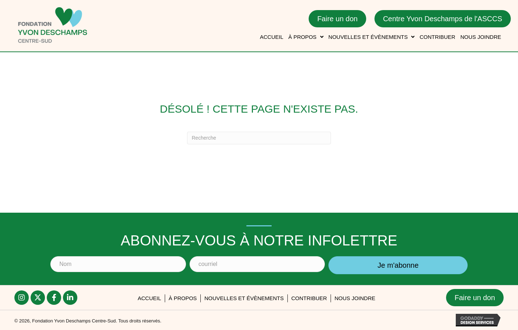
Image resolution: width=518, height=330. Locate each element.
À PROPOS (183, 298)
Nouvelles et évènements (244, 298)
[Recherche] (259, 138)
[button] (21, 297)
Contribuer (309, 298)
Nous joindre (355, 298)
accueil (149, 298)
